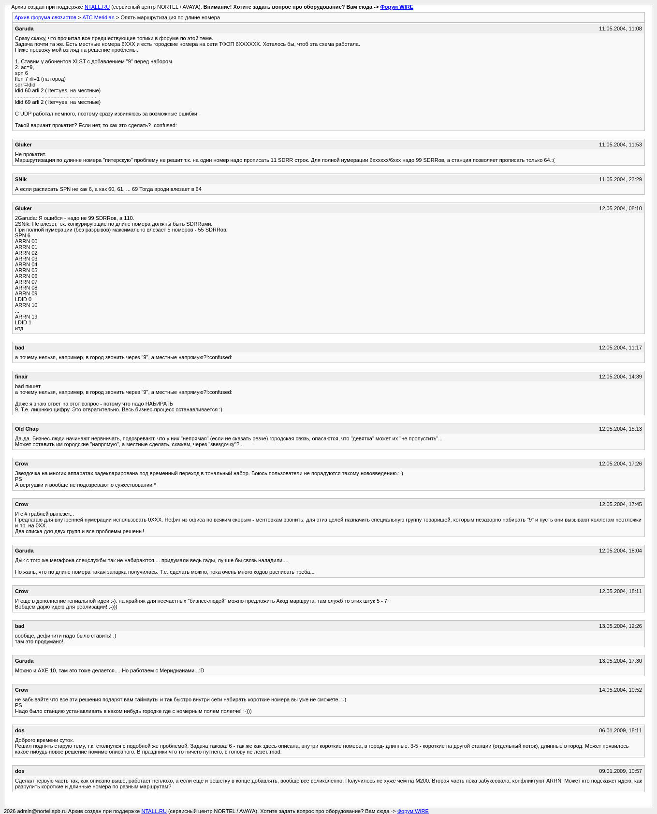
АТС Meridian (98, 17)
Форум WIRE (396, 7)
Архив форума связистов (45, 17)
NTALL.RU (97, 7)
